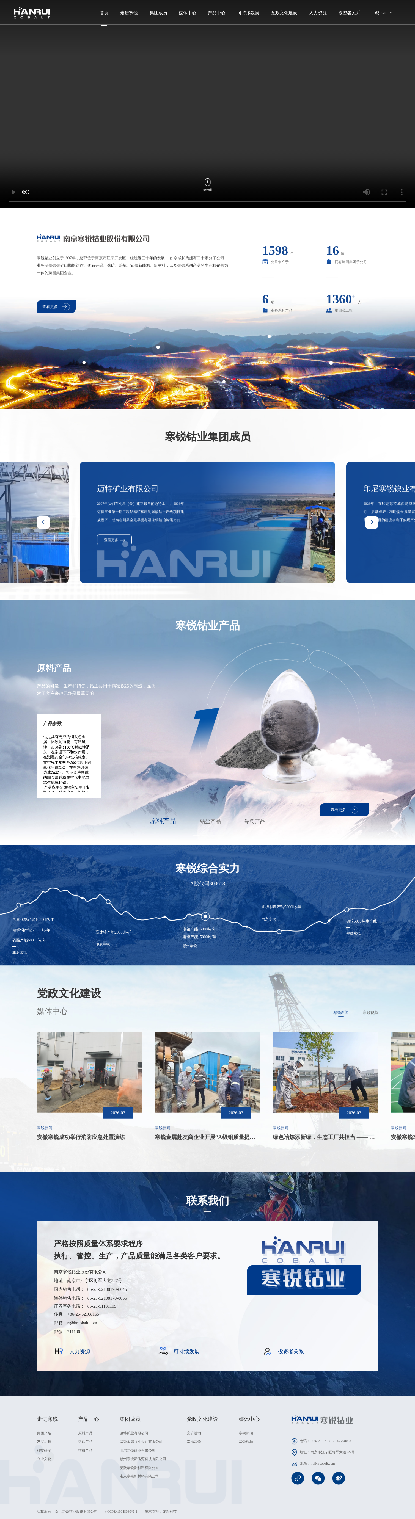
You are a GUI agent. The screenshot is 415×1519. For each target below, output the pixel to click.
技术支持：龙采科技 (161, 1512)
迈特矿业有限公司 (134, 1433)
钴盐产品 (85, 1442)
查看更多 (344, 810)
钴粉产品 (85, 1450)
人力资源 (318, 12)
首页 (104, 12)
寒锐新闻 (246, 1433)
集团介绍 (44, 1433)
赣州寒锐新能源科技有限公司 (143, 1459)
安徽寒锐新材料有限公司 (139, 1468)
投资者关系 (349, 12)
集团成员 (158, 12)
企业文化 (44, 1459)
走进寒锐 (129, 12)
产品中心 (217, 12)
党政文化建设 (284, 12)
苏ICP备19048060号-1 (121, 1512)
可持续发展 (248, 12)
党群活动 (194, 1433)
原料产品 (85, 1433)
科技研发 (44, 1450)
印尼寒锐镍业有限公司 (137, 1450)
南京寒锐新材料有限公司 (139, 1476)
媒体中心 (187, 12)
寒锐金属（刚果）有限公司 (141, 1442)
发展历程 (44, 1442)
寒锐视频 (246, 1442)
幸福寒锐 (194, 1442)
